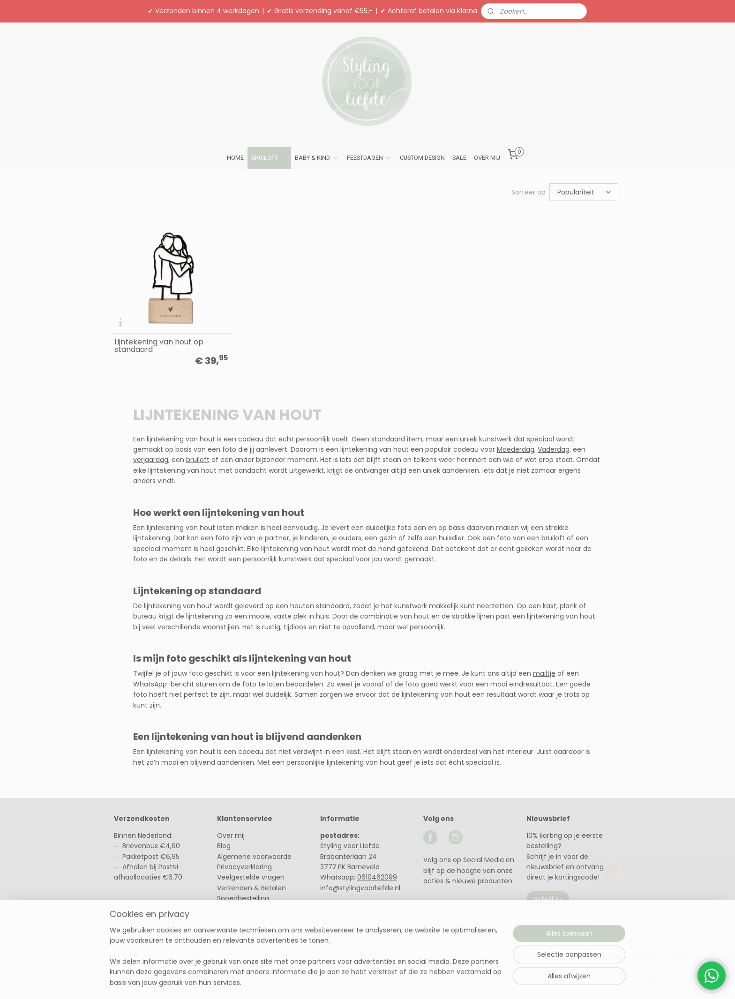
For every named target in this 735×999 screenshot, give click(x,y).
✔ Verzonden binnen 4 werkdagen (203, 10)
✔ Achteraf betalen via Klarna (428, 10)
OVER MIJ (487, 157)
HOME (235, 157)
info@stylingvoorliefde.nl (360, 888)
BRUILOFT (269, 158)
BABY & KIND (317, 158)
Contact (231, 919)
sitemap (340, 981)
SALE (459, 157)
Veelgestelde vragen (251, 877)
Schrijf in (548, 899)
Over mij (231, 835)
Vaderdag (554, 449)
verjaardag (150, 459)
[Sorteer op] (584, 192)
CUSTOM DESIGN (422, 157)
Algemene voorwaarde (254, 856)
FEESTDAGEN (369, 158)
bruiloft (198, 459)
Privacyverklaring (244, 867)
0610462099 (377, 877)
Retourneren (237, 909)
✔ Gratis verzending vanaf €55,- (320, 10)
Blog (224, 845)
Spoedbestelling (243, 898)
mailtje (544, 673)
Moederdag (515, 449)
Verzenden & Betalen (251, 888)
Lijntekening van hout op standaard (158, 345)
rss (359, 981)
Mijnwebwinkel (478, 981)
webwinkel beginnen (394, 981)
